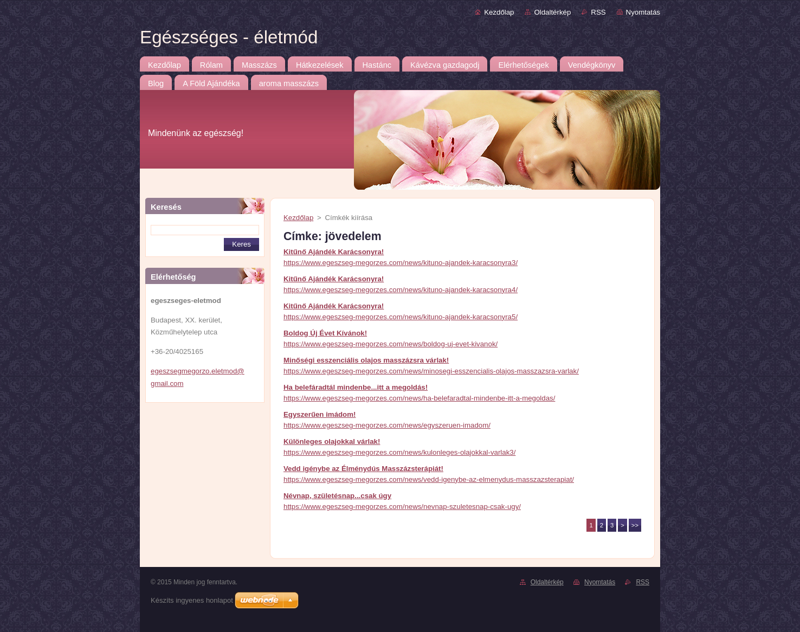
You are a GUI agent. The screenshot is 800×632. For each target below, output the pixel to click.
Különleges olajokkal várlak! (331, 441)
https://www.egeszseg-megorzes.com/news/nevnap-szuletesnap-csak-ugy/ (402, 506)
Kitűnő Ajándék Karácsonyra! (333, 252)
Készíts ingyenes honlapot (192, 600)
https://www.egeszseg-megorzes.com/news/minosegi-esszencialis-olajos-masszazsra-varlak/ (431, 371)
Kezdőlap (499, 12)
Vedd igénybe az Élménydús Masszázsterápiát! (363, 469)
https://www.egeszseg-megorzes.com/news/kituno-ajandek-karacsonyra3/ (400, 263)
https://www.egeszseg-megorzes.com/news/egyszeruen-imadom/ (387, 425)
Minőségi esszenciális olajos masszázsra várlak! (366, 360)
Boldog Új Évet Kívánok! (325, 333)
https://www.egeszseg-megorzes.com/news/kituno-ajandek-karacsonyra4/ (400, 290)
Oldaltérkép (552, 12)
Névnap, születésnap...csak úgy (337, 496)
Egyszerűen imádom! (319, 414)
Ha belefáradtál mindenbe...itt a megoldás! (355, 387)
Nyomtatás (643, 12)
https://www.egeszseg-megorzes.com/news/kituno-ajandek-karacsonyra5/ (400, 317)
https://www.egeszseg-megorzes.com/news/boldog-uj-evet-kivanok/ (390, 344)
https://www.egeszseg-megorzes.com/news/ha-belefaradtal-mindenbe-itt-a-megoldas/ (419, 398)
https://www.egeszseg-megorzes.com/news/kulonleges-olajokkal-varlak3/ (399, 452)
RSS (598, 12)
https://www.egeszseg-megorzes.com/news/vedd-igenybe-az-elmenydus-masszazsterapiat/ (428, 479)
